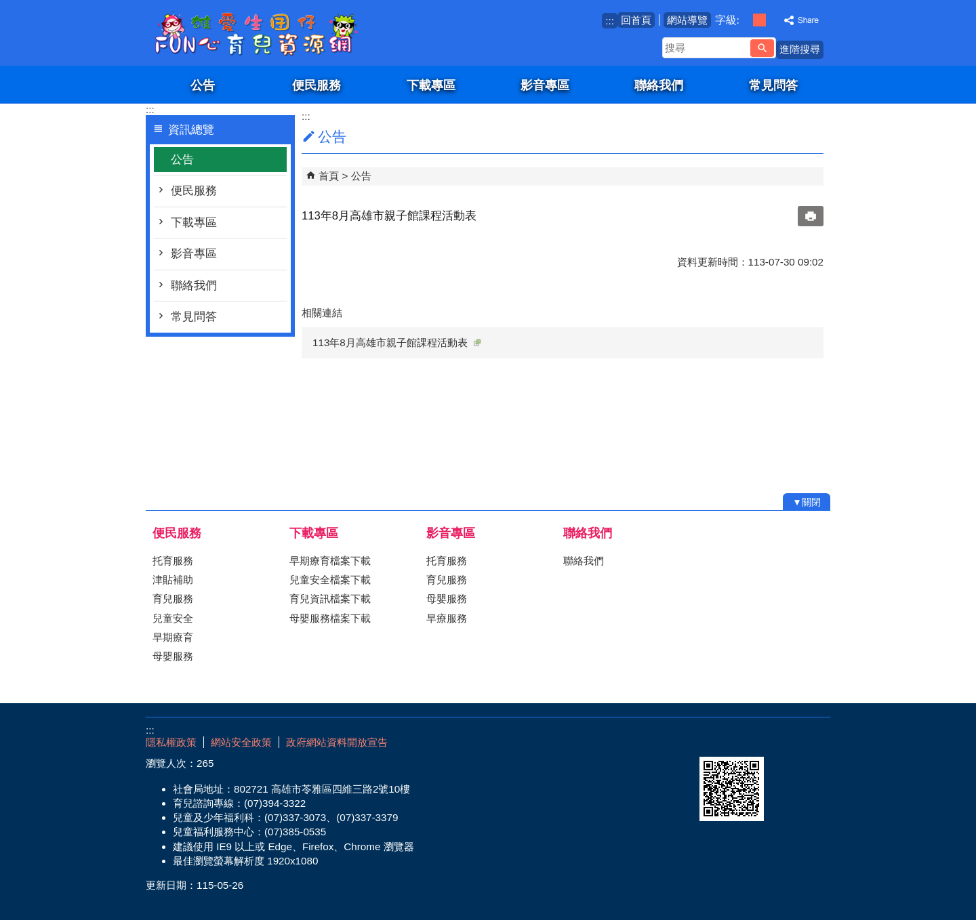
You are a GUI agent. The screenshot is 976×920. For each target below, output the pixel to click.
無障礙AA (781, 740)
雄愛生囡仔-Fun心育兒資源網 (260, 33)
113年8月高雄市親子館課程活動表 (396, 342)
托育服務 (172, 560)
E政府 (714, 739)
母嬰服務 (172, 656)
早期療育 (172, 637)
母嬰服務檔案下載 (330, 618)
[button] (762, 48)
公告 (202, 85)
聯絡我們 (658, 85)
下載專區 (431, 85)
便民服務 (316, 85)
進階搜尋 (799, 49)
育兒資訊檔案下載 (330, 598)
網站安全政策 (241, 742)
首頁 (329, 176)
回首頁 (636, 20)
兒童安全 (172, 618)
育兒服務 (172, 598)
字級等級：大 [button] (773, 20)
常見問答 (773, 85)
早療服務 (446, 618)
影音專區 (545, 85)
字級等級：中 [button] (759, 20)
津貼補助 (172, 579)
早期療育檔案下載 (330, 560)
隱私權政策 (171, 742)
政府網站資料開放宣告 (337, 742)
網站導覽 (687, 20)
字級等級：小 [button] (745, 20)
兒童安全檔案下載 (330, 579)
